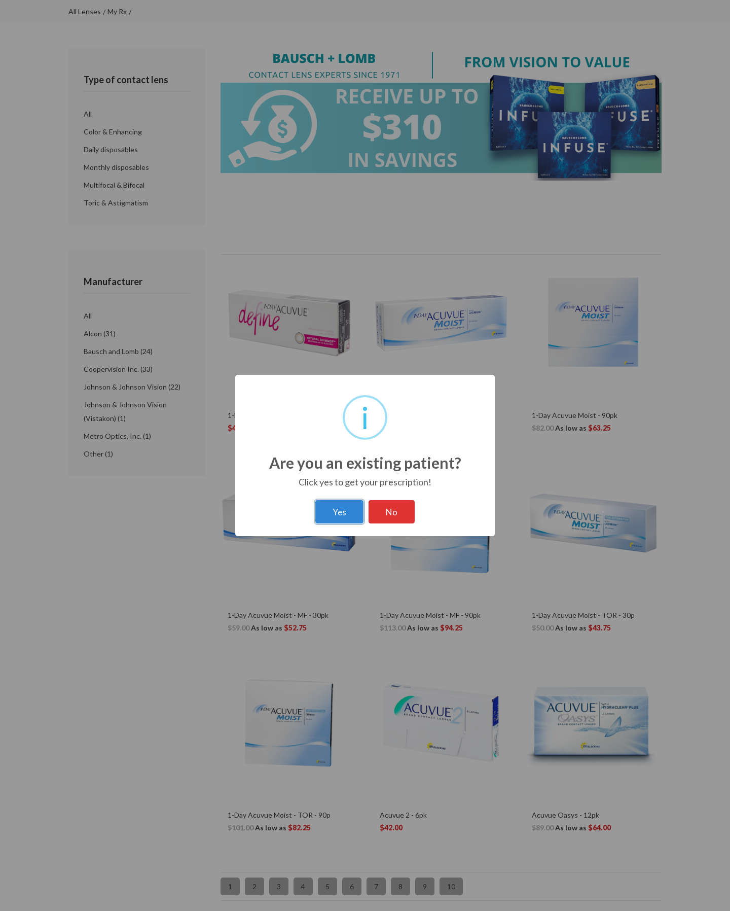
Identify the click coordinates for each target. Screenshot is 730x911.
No (391, 512)
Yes (339, 512)
